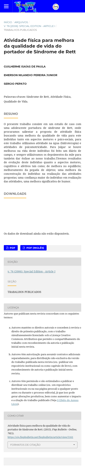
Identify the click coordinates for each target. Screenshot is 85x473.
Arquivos (21, 22)
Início (8, 22)
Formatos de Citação (25, 444)
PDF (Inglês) (35, 247)
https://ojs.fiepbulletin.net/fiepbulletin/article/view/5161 (40, 437)
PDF (12, 247)
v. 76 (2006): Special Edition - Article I (29, 26)
